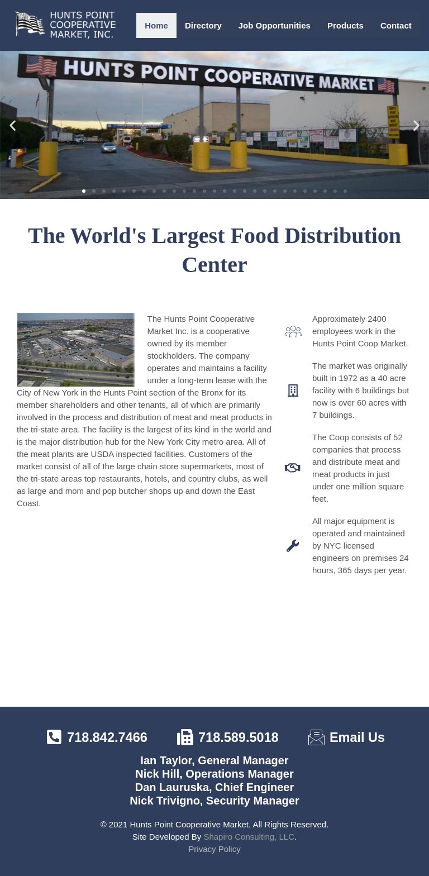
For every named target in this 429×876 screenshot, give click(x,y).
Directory (203, 25)
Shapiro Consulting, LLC (248, 836)
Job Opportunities (275, 25)
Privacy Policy (214, 849)
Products (345, 25)
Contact (396, 25)
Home (156, 25)
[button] (13, 125)
